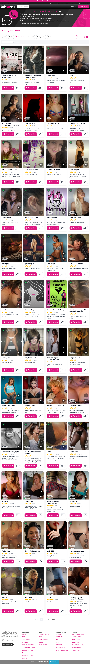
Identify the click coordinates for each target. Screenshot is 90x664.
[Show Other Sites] (16, 5)
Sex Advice (10, 3)
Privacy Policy (76, 639)
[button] (3, 48)
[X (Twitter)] (13, 640)
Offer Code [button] (74, 3)
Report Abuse (76, 650)
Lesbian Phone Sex (27, 650)
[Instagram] (8, 640)
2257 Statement (76, 647)
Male (23, 636)
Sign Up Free (84, 6)
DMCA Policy (75, 642)
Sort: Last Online (8, 42)
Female (24, 634)
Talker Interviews (43, 639)
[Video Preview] (86, 71)
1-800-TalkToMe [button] (84, 3)
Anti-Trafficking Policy (78, 644)
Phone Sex (25, 642)
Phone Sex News (43, 644)
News (57, 642)
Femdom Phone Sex (28, 644)
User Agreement (76, 636)
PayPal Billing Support (61, 650)
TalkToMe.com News (44, 634)
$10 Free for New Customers (45, 1)
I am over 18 (53, 661)
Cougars (3, 3)
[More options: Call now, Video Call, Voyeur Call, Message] (40, 88)
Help (66, 3)
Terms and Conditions (78, 634)
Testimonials (58, 644)
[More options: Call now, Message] (62, 134)
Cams (28, 3)
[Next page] (54, 619)
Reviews (24, 658)
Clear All (17, 42)
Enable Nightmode (7, 644)
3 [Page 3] (48, 619)
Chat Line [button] (59, 3)
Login (73, 6)
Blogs (40, 636)
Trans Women (26, 639)
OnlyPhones (18, 3)
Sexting (41, 642)
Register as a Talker (27, 655)
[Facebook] (3, 640)
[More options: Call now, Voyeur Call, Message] (17, 88)
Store (52, 3)
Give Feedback (59, 636)
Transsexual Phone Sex (28, 647)
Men (24, 3)
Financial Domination (28, 653)
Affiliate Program (60, 647)
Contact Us (58, 634)
